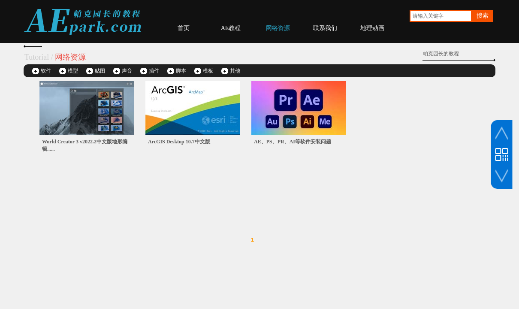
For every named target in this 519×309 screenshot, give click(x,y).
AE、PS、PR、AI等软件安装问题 (292, 142)
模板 (208, 71)
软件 (46, 71)
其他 (235, 71)
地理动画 (372, 28)
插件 (154, 71)
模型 (73, 71)
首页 (184, 28)
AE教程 (231, 28)
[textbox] (441, 16)
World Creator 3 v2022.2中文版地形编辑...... (84, 145)
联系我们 (325, 28)
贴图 (100, 71)
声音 (127, 71)
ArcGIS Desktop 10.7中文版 (179, 142)
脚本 (181, 71)
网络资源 (278, 28)
